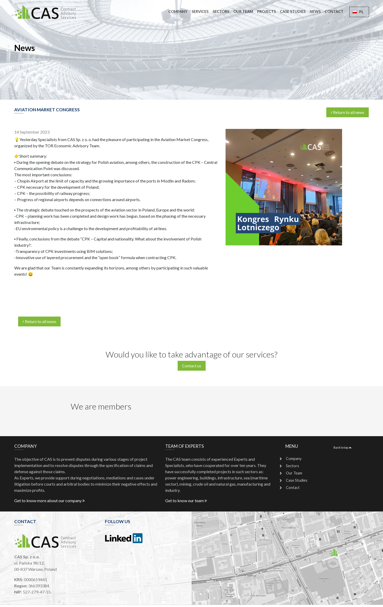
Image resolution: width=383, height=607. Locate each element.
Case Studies (293, 11)
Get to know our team (186, 500)
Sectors (221, 11)
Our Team (243, 11)
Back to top (342, 447)
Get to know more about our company (49, 500)
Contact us (191, 365)
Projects (266, 11)
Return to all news (347, 112)
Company (177, 11)
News (315, 11)
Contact (334, 11)
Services (200, 11)
